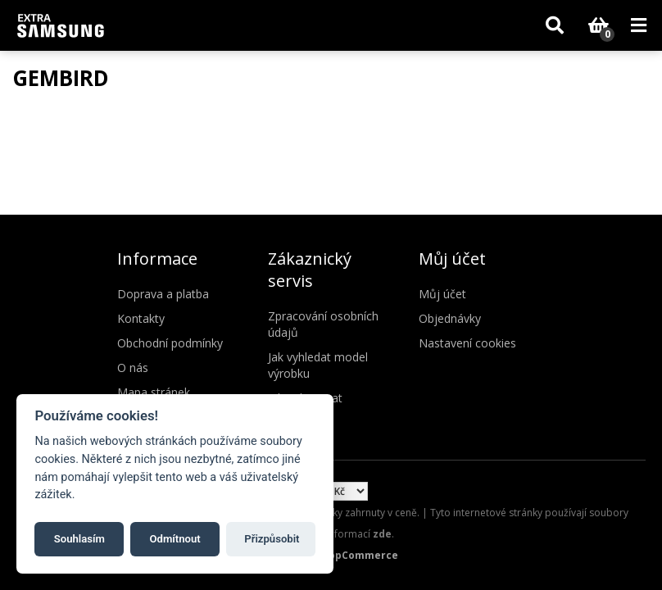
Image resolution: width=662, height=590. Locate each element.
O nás (132, 367)
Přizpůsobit (271, 539)
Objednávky (450, 318)
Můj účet (442, 294)
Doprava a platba (163, 294)
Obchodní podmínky (170, 343)
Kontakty (141, 318)
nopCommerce (360, 555)
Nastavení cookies (467, 343)
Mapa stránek (153, 392)
